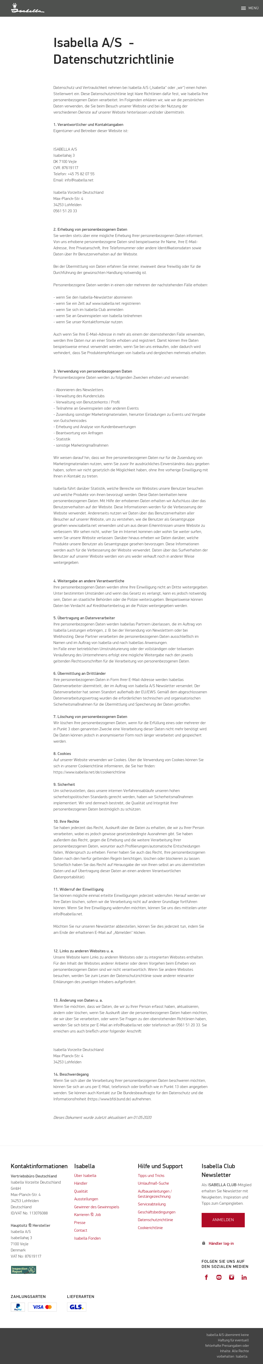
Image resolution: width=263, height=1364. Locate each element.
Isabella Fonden (87, 1239)
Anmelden (223, 1220)
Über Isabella (85, 1176)
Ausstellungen (86, 1199)
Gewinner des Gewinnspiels (96, 1207)
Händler (80, 1184)
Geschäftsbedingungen (156, 1212)
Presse (80, 1223)
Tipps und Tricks (151, 1176)
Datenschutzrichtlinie (155, 1220)
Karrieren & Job (87, 1215)
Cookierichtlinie (150, 1228)
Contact (80, 1231)
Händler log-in (221, 1244)
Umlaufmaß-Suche (154, 1184)
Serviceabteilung (152, 1204)
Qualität (81, 1192)
